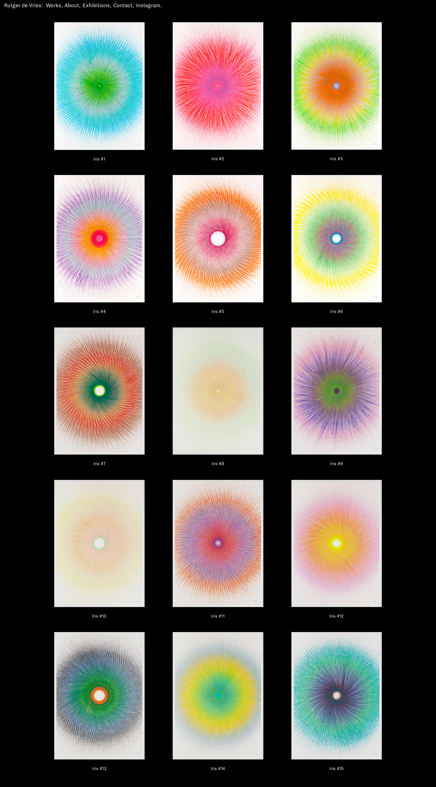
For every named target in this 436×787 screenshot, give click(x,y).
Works (53, 5)
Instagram (148, 5)
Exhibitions (96, 5)
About (72, 5)
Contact (122, 5)
